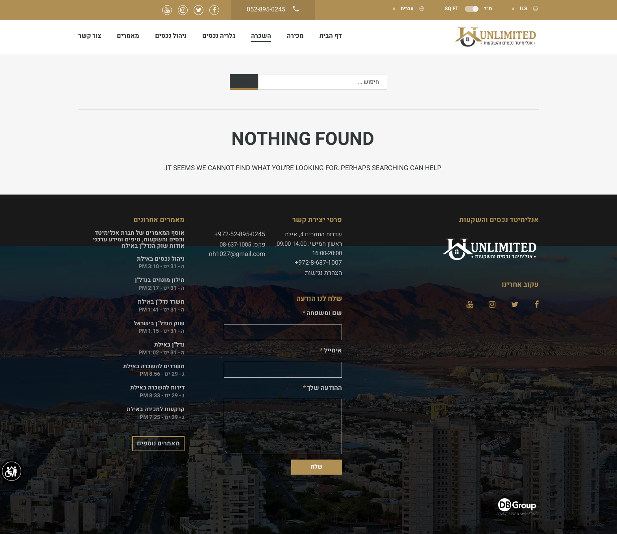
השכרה (261, 36)
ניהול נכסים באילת (161, 258)
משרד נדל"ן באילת (161, 301)
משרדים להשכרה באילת (154, 366)
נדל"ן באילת (169, 344)
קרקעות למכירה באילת (156, 409)
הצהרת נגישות (323, 273)
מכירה (295, 36)
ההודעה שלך (324, 388)
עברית (412, 8)
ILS (529, 8)
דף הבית (331, 36)
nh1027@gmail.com (237, 254)
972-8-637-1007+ (318, 262)
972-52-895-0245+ (239, 234)
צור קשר (89, 36)
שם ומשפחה (324, 313)
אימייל (333, 350)
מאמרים (128, 36)
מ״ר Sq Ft (468, 8)
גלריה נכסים (218, 36)
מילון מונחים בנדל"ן (160, 280)
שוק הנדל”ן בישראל (159, 323)
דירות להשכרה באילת (157, 387)
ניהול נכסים (171, 36)
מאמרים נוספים (158, 443)
